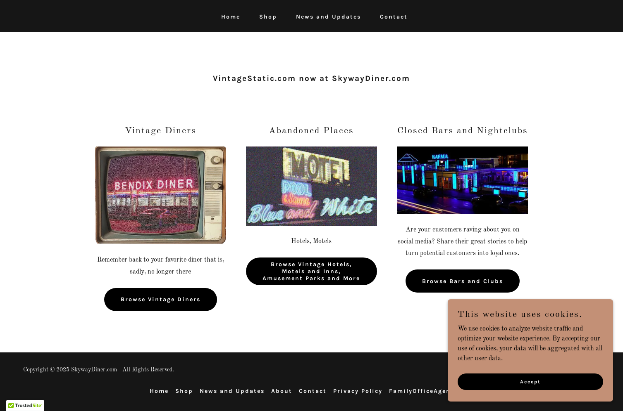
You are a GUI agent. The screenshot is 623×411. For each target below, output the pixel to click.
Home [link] (230, 16)
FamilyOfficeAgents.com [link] (431, 390)
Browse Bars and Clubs (462, 281)
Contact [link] (394, 16)
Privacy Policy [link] (357, 390)
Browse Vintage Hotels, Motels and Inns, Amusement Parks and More (311, 271)
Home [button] (159, 390)
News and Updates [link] (328, 16)
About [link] (281, 390)
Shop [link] (268, 16)
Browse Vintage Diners (161, 299)
